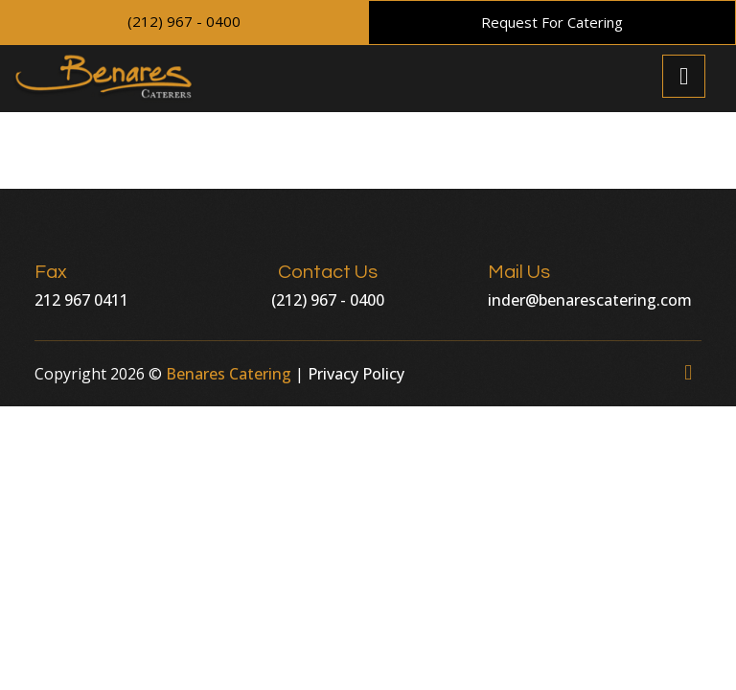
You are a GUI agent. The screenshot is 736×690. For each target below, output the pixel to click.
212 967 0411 (81, 299)
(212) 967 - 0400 (184, 21)
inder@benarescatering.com (590, 299)
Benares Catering (228, 373)
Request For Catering (552, 22)
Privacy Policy (356, 373)
